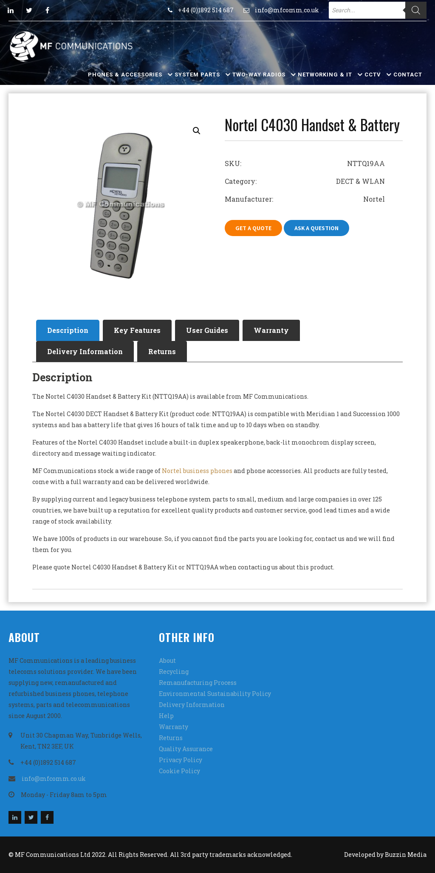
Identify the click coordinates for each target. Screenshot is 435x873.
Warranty (271, 330)
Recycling (174, 671)
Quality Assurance (186, 749)
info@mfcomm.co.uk (287, 10)
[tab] (67, 330)
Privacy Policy (180, 760)
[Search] (416, 10)
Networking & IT (325, 74)
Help (166, 716)
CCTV (372, 74)
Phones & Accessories (125, 74)
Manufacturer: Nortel (305, 198)
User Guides (207, 330)
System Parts (197, 74)
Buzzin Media (406, 854)
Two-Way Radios (258, 74)
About (167, 660)
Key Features (137, 330)
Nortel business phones (197, 471)
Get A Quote (253, 228)
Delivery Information (85, 351)
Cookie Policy (179, 771)
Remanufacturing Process (198, 683)
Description (67, 330)
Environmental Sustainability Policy (215, 694)
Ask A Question (316, 228)
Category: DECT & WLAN (305, 181)
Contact (407, 74)
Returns (162, 351)
